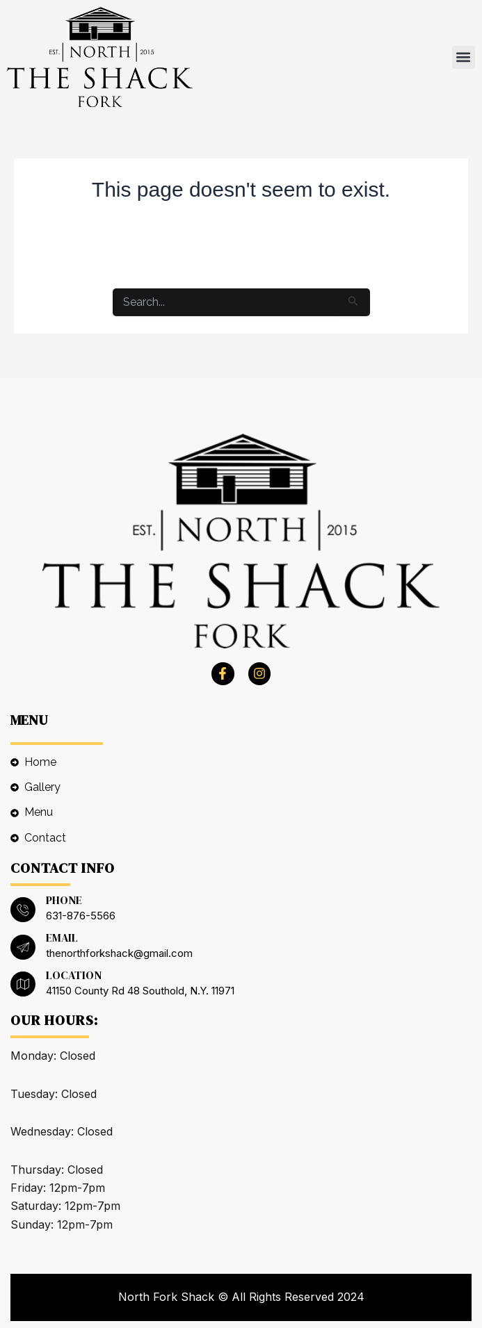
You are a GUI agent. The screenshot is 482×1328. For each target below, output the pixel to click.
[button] (463, 57)
